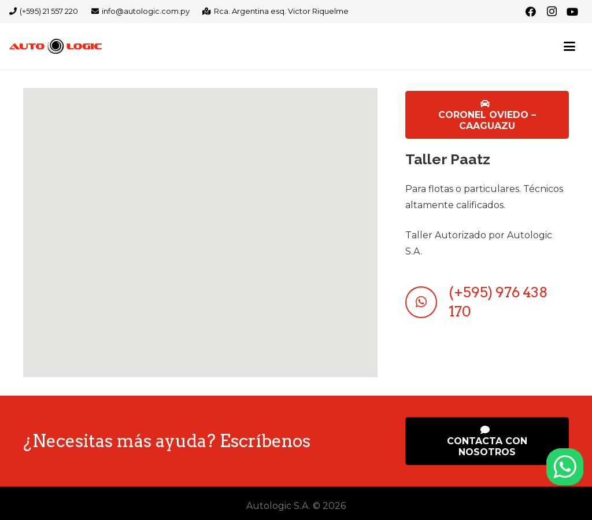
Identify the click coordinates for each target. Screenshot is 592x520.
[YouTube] (572, 11)
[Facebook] (530, 11)
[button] (569, 46)
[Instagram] (551, 11)
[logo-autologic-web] (55, 46)
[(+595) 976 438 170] (426, 302)
